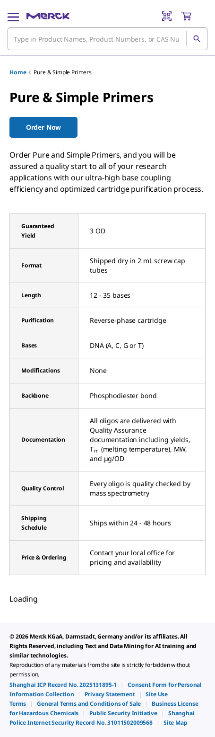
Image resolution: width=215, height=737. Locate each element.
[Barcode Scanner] (166, 16)
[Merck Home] (47, 16)
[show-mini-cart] (193, 16)
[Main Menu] (13, 16)
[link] (63, 685)
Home (17, 72)
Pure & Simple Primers (63, 72)
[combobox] (107, 39)
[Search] (196, 38)
